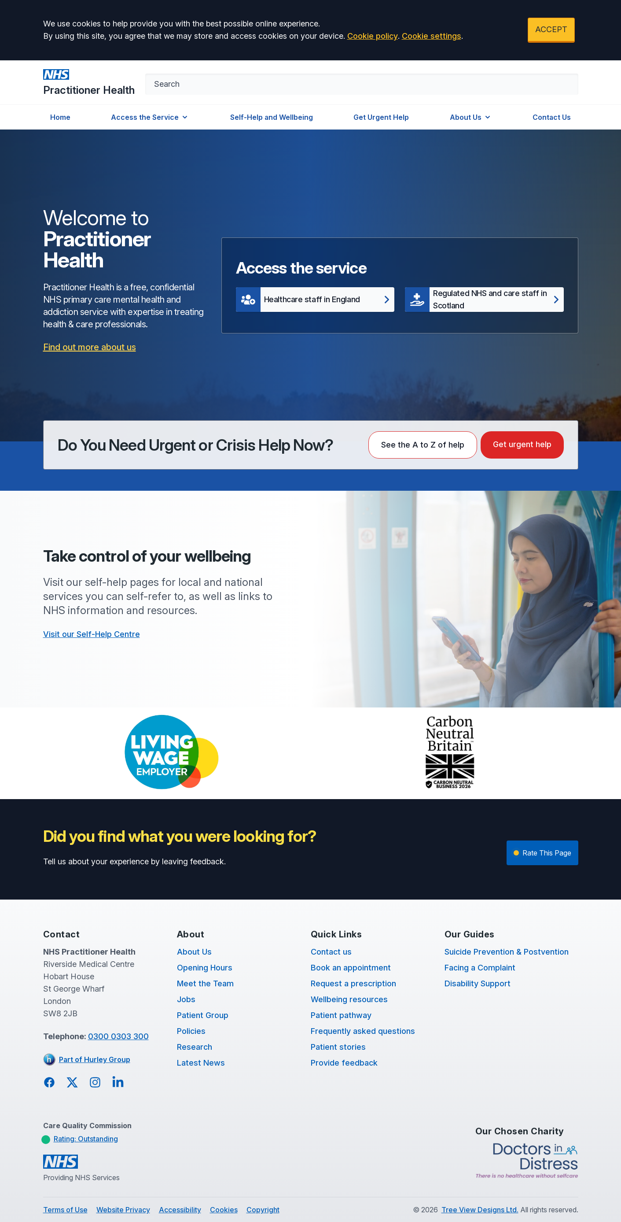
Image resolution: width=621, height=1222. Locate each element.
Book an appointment (351, 967)
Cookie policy (372, 36)
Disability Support (478, 983)
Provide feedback (344, 1062)
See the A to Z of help (422, 444)
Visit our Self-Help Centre (91, 634)
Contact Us (552, 117)
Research (194, 1047)
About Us (471, 117)
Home (60, 117)
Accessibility (180, 1209)
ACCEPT (551, 29)
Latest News (201, 1062)
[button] (315, 299)
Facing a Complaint (480, 967)
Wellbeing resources (349, 999)
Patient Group (202, 1015)
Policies (191, 1031)
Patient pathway (341, 1015)
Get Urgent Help (381, 117)
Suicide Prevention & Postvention (507, 951)
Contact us (331, 951)
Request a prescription (353, 983)
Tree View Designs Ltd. (479, 1209)
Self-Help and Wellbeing (271, 117)
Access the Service (150, 117)
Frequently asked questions (363, 1031)
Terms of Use (65, 1209)
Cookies (224, 1209)
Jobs (186, 999)
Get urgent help (522, 444)
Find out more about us (89, 347)
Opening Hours (204, 967)
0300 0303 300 (118, 1036)
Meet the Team (205, 983)
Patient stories (338, 1047)
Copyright (262, 1209)
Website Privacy (123, 1209)
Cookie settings (431, 36)
